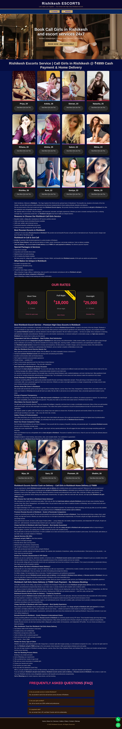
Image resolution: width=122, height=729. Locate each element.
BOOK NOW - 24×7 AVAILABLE (61, 44)
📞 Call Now (54, 11)
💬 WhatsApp (67, 11)
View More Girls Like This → (24, 108)
